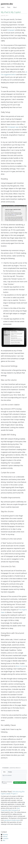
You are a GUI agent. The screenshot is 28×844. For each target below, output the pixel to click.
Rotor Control (20, 666)
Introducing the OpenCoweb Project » (12, 792)
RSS (4, 840)
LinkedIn (5, 838)
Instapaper (11, 30)
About (15, 7)
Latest (2, 7)
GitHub (5, 836)
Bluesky (5, 834)
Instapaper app (13, 127)
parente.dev (7, 3)
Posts (8, 7)
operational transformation (12, 820)
